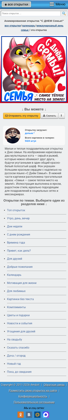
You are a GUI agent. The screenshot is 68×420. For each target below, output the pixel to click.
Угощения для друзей (21, 331)
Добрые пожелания (20, 266)
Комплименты (16, 307)
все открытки (16, 4)
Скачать (49, 115)
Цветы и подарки (18, 315)
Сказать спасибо (18, 347)
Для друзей (14, 258)
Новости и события (19, 323)
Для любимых (16, 291)
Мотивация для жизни (21, 283)
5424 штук (30, 141)
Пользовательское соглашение (34, 402)
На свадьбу (14, 339)
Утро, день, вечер (18, 218)
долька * (30, 133)
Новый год (14, 363)
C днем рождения (18, 234)
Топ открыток (16, 210)
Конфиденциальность (32, 396)
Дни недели (14, 226)
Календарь (28, 25)
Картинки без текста (20, 299)
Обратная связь (54, 384)
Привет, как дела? (19, 250)
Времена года (16, 242)
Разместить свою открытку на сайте (33, 390)
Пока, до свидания (19, 371)
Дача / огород (16, 355)
